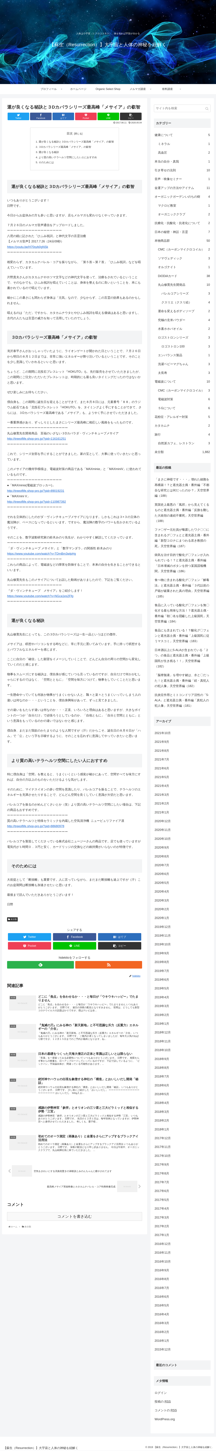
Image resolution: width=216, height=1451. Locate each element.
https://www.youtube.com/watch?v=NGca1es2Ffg (40, 597)
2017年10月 (163, 1156)
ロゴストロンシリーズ (184, 337)
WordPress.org (165, 1419)
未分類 (14, 921)
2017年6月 (162, 1191)
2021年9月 (162, 741)
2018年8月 (162, 1067)
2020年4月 (162, 891)
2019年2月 (162, 1015)
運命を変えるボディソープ (184, 311)
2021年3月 (162, 794)
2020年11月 (163, 830)
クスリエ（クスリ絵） (185, 302)
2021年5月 (162, 777)
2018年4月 (162, 1103)
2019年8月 (162, 962)
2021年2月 (162, 803)
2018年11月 (163, 1041)
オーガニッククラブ (184, 214)
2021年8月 (162, 750)
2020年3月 (162, 900)
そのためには (44, 163)
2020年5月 (162, 883)
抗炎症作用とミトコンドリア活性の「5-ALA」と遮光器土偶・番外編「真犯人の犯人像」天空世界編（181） (182, 700)
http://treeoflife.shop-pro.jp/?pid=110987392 (36, 503)
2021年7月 (162, 759)
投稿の (163, 1401)
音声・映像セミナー (182, 179)
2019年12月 (163, 927)
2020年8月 (162, 856)
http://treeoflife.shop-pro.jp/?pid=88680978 (35, 828)
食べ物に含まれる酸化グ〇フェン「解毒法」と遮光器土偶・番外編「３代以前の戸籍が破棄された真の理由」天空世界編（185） (182, 588)
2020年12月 (163, 821)
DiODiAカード (184, 276)
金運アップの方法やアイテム (182, 188)
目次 (70, 133)
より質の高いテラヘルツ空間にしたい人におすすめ (67, 158)
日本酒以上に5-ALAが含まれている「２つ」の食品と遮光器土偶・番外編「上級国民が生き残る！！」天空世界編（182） (182, 658)
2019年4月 (162, 997)
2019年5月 (162, 988)
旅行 (182, 434)
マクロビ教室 (184, 205)
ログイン (161, 1393)
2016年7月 (162, 1288)
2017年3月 (162, 1217)
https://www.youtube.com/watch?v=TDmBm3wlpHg (41, 555)
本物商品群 (182, 240)
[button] (207, 109)
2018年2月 (162, 1120)
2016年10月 (163, 1261)
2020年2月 (162, 909)
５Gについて (184, 408)
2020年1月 (162, 918)
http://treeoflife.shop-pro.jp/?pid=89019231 (35, 492)
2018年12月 (163, 1032)
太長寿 (184, 373)
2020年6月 (162, 874)
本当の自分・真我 (182, 161)
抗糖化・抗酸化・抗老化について (182, 223)
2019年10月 (163, 944)
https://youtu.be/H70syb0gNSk (27, 248)
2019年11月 (163, 935)
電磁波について (182, 381)
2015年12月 (163, 1349)
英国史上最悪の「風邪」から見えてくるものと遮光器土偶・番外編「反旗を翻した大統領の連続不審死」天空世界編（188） (182, 513)
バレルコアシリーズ (185, 293)
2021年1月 (162, 812)
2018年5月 (162, 1094)
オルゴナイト (184, 267)
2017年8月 (162, 1173)
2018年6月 (162, 1085)
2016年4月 (162, 1314)
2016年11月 (163, 1252)
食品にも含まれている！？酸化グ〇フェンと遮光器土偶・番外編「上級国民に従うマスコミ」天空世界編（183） (182, 636)
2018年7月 (162, 1076)
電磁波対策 (184, 399)
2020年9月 (162, 847)
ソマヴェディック (184, 258)
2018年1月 (162, 1129)
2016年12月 (163, 1244)
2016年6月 (162, 1296)
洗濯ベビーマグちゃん (184, 364)
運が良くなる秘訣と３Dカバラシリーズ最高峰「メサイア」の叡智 (76, 141)
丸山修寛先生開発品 (184, 284)
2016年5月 (162, 1305)
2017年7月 (162, 1182)
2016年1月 (162, 1340)
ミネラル (184, 144)
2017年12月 (163, 1138)
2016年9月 (162, 1270)
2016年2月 (162, 1332)
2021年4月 (162, 786)
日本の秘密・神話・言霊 (182, 232)
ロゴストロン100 (185, 346)
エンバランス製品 (184, 355)
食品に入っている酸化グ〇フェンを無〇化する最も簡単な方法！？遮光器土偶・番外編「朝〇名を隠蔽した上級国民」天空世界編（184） (182, 613)
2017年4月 (162, 1208)
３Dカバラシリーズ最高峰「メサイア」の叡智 (64, 147)
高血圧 (184, 152)
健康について (182, 135)
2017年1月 (162, 1235)
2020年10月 (163, 838)
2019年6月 (162, 979)
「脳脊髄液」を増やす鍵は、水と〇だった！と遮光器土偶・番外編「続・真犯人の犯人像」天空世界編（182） (182, 680)
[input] (182, 108)
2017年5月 (162, 1200)
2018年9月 (162, 1059)
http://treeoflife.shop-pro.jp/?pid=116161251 (36, 440)
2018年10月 (163, 1050)
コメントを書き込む (74, 1221)
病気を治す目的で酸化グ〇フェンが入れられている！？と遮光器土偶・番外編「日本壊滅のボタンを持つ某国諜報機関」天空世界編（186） (182, 563)
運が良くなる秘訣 (47, 152)
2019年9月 (162, 953)
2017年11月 (163, 1147)
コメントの (166, 1410)
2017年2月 (162, 1226)
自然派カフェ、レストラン (184, 443)
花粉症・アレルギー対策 (182, 417)
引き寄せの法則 (182, 170)
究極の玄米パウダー (184, 320)
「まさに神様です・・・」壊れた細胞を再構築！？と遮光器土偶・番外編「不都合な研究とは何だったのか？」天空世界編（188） (182, 487)
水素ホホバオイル (184, 328)
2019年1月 (162, 1023)
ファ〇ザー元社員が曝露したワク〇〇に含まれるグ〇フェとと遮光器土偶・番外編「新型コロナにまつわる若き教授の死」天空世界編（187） (182, 538)
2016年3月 (162, 1323)
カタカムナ (182, 425)
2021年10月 (163, 733)
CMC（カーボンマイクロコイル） (184, 249)
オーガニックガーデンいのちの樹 (182, 196)
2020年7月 (162, 865)
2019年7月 (162, 971)
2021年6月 (162, 768)
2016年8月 (162, 1279)
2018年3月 (162, 1111)
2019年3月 (162, 1006)
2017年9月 (162, 1164)
